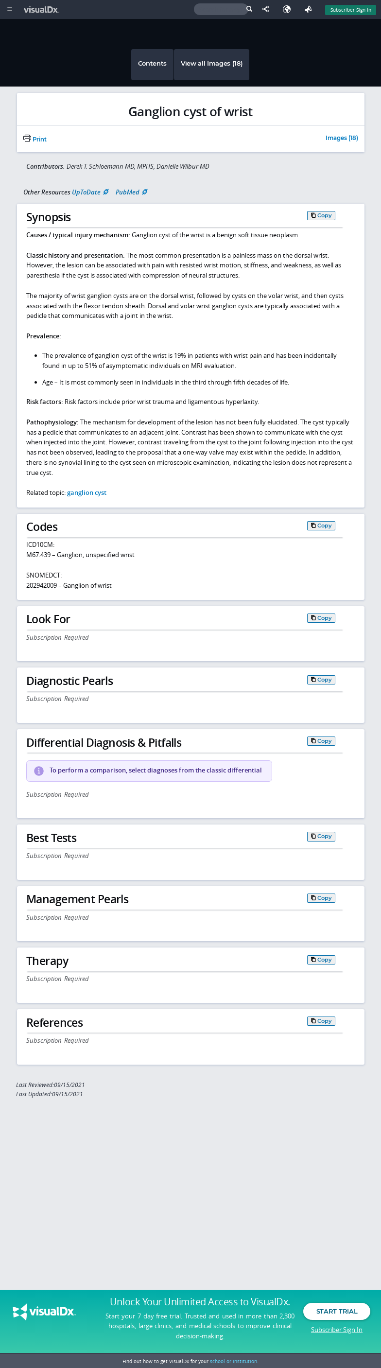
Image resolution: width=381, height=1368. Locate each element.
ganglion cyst (86, 492)
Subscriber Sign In (337, 1331)
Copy (324, 215)
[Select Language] (289, 9)
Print (35, 139)
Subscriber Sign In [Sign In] (350, 9)
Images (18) (342, 138)
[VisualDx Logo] (43, 9)
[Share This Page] (267, 9)
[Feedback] (310, 9)
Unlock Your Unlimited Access (200, 1304)
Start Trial (336, 1313)
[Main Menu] (9, 9)
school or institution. (234, 1361)
